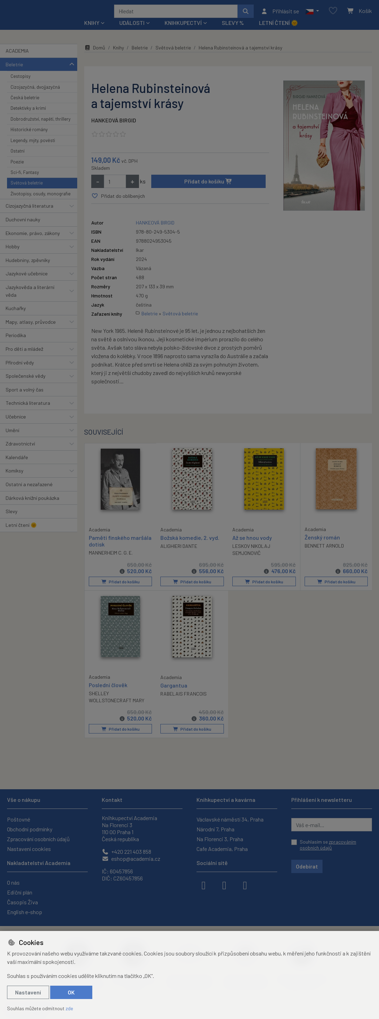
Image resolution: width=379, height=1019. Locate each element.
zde (69, 1008)
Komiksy (15, 480)
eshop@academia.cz (131, 858)
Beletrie (14, 73)
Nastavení (28, 992)
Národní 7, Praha (215, 829)
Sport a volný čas (25, 399)
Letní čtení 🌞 (278, 32)
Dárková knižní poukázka (32, 507)
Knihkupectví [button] (183, 32)
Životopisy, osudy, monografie (41, 203)
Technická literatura (28, 412)
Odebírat (307, 866)
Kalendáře (17, 467)
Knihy (118, 57)
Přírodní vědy (20, 372)
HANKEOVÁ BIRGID (113, 129)
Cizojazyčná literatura (29, 215)
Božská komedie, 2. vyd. (189, 547)
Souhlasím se (328, 845)
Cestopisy (21, 85)
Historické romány (29, 139)
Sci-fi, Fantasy (25, 182)
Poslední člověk (108, 693)
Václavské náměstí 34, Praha (230, 819)
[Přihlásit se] (280, 16)
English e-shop (24, 912)
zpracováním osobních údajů (328, 845)
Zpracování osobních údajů (38, 839)
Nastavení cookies (29, 848)
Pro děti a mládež (24, 358)
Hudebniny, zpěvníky (28, 270)
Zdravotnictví (20, 453)
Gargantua (173, 694)
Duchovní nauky (23, 229)
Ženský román (322, 546)
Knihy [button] (91, 32)
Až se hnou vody (252, 547)
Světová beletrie (27, 192)
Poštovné (18, 819)
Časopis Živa (22, 902)
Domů (94, 57)
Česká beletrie (25, 107)
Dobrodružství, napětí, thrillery (41, 128)
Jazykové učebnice (27, 283)
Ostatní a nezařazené (29, 494)
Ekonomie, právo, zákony (33, 242)
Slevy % (233, 32)
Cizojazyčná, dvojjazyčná (35, 96)
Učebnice (16, 426)
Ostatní (18, 160)
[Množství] (115, 190)
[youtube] (245, 885)
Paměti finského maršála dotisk (120, 550)
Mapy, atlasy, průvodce (31, 331)
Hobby (13, 256)
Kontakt (112, 799)
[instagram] (224, 885)
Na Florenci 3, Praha (220, 839)
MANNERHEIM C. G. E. (111, 562)
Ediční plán (19, 892)
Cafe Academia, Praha (222, 848)
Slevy (12, 521)
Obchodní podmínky (29, 829)
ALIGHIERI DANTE (178, 555)
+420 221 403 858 (126, 851)
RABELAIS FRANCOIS (183, 703)
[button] (312, 16)
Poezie (17, 171)
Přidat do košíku (208, 190)
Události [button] (132, 32)
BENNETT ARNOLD (324, 555)
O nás (13, 882)
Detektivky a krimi (28, 117)
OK (71, 992)
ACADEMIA (17, 60)
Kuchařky (16, 318)
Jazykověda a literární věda (30, 300)
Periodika (16, 345)
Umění (12, 439)
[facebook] (204, 885)
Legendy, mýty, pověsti (33, 150)
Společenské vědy (26, 385)
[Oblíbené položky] (333, 15)
